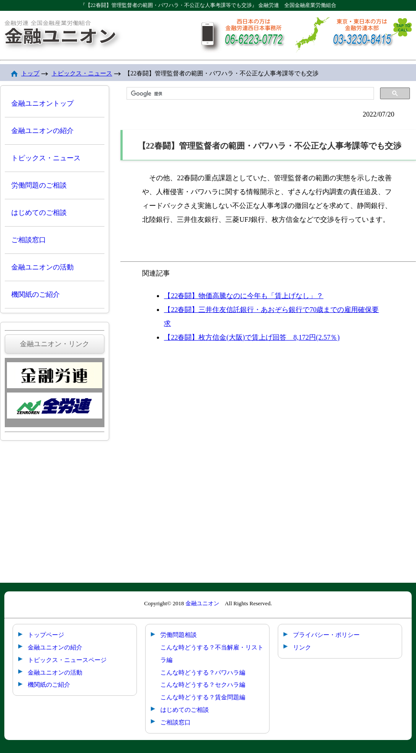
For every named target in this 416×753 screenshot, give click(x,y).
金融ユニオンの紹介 (42, 130)
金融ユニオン (202, 603)
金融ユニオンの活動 (42, 267)
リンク (302, 647)
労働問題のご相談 (39, 185)
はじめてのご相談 (39, 212)
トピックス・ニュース (82, 73)
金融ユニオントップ (42, 103)
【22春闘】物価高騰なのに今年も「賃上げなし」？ (243, 295)
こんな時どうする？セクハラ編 (202, 684)
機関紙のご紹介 (35, 294)
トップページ (46, 634)
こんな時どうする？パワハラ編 (202, 672)
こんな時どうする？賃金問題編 (202, 697)
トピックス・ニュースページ (67, 659)
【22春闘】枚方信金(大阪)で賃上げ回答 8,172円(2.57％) (251, 337)
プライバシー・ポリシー (326, 634)
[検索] (249, 93)
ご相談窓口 (28, 239)
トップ (30, 73)
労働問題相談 (178, 634)
